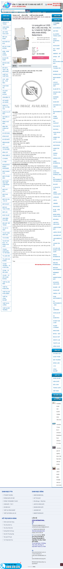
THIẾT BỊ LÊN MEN (6, 283)
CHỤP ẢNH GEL (5, 87)
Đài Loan (56, 385)
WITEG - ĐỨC (56, 334)
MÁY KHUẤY (5, 205)
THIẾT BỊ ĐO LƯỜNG (5, 304)
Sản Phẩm (24, 16)
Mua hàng (40, 58)
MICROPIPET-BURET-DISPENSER (6, 167)
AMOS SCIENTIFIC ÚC (56, 41)
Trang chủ (16, 16)
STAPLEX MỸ (56, 313)
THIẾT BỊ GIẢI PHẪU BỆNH (6, 293)
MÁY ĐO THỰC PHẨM (6, 208)
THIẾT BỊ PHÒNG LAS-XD (9, 514)
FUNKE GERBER (55, 118)
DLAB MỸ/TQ (56, 90)
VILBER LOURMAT (56, 327)
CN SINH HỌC (57, 354)
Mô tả (14, 66)
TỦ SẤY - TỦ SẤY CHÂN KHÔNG (5, 277)
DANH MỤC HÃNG (56, 24)
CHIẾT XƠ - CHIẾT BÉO (5, 76)
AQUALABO (56, 46)
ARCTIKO (55, 31)
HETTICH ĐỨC (57, 143)
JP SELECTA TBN (56, 189)
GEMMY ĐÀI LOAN (56, 139)
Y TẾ (54, 367)
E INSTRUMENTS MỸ (57, 112)
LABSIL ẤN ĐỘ (57, 233)
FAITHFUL (56, 130)
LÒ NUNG (5, 159)
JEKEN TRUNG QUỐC (57, 193)
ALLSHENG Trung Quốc (57, 35)
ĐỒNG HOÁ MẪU (5, 123)
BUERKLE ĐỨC (57, 75)
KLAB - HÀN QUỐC (56, 211)
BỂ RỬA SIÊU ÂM (5, 64)
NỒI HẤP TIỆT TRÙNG (6, 224)
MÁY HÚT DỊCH (5, 191)
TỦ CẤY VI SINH (5, 229)
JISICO (55, 201)
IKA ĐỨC (55, 185)
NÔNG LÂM (56, 364)
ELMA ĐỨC (56, 102)
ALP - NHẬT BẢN (56, 50)
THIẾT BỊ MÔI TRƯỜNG (6, 309)
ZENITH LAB (56, 340)
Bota (34, 567)
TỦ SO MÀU (5, 238)
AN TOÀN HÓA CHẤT (5, 33)
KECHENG (56, 220)
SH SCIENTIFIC (56, 317)
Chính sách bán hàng (8, 522)
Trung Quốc (57, 388)
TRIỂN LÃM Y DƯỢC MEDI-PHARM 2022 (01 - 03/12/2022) (59, 478)
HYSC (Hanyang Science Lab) (57, 173)
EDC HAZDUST (56, 123)
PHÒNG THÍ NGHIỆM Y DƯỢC (10, 502)
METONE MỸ (56, 260)
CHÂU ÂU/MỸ (57, 379)
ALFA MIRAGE (57, 28)
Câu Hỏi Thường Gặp (8, 534)
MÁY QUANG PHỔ (5, 173)
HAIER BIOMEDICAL (56, 163)
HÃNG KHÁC (56, 347)
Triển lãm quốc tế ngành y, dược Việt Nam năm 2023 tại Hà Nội (58, 457)
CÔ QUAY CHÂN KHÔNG (5, 93)
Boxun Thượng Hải (57, 68)
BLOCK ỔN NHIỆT (5, 59)
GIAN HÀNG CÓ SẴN (5, 28)
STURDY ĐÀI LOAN (56, 322)
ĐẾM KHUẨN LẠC (5, 144)
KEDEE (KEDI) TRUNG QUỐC (57, 216)
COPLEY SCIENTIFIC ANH (56, 84)
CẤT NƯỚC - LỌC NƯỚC (5, 102)
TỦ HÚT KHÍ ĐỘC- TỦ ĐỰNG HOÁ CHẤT (5, 244)
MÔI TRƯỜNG (57, 360)
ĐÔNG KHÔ (5, 137)
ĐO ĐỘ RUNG (6, 134)
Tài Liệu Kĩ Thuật (7, 537)
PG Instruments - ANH (57, 303)
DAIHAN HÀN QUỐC (57, 93)
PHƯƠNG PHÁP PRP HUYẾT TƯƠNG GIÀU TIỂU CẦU (58, 412)
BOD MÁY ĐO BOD (6, 43)
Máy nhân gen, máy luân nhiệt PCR (5, 184)
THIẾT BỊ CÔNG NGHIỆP (4, 299)
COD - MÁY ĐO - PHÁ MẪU (5, 81)
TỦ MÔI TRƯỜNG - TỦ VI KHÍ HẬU (6, 266)
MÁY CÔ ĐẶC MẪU (6, 177)
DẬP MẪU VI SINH (5, 118)
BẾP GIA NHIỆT (4, 38)
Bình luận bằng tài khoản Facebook (42, 265)
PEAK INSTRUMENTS (57, 298)
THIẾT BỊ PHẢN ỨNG (5, 288)
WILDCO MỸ (56, 337)
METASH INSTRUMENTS (57, 269)
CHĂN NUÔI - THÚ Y (7, 505)
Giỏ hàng (61, 7)
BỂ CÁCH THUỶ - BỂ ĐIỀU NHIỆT (5, 70)
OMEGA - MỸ (56, 294)
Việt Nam (56, 391)
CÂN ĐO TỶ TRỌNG (5, 23)
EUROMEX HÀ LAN (57, 106)
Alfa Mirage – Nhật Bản (38, 502)
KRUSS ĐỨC (56, 207)
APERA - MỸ (56, 57)
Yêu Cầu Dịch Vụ (7, 525)
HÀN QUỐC (56, 382)
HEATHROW (56, 146)
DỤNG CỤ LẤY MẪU (6, 113)
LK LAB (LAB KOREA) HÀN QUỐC (56, 250)
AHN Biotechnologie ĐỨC (57, 62)
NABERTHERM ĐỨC (57, 279)
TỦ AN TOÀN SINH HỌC (6, 234)
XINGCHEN (56, 331)
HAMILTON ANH (56, 150)
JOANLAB (56, 198)
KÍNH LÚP (5, 153)
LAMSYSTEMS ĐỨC (57, 229)
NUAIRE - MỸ (56, 288)
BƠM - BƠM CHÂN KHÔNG (5, 53)
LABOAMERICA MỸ (57, 240)
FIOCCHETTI (56, 127)
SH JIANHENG (56, 309)
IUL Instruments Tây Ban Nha (57, 180)
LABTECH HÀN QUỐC (56, 224)
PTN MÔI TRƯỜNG (7, 496)
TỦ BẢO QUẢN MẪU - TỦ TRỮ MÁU (6, 251)
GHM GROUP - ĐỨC (56, 134)
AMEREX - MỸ (57, 54)
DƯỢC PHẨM (56, 357)
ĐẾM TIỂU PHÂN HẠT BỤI (5, 129)
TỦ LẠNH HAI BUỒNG (6, 260)
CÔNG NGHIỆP (55, 370)
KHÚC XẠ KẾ (5, 216)
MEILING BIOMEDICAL (56, 264)
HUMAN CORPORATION (57, 167)
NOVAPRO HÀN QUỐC (56, 284)
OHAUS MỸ (56, 291)
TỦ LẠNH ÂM (6, 256)
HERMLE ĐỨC (57, 159)
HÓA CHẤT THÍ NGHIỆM (5, 149)
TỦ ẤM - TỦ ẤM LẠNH (5, 272)
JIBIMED (55, 204)
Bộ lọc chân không (6, 48)
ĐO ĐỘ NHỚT (6, 140)
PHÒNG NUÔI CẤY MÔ (8, 499)
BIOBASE (55, 72)
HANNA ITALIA (55, 155)
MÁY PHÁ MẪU (5, 196)
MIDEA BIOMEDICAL (56, 256)
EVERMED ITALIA (56, 98)
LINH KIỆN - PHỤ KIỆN (5, 220)
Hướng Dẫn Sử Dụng (8, 531)
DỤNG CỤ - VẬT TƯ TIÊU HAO (5, 107)
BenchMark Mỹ (57, 79)
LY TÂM (4, 162)
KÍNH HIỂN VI (6, 156)
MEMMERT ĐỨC (56, 274)
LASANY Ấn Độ (56, 245)
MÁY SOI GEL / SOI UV (6, 200)
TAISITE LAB (56, 344)
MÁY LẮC (4, 213)
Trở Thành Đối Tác (7, 540)
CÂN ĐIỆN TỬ (6, 98)
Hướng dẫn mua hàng (25, 66)
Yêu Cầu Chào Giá (7, 528)
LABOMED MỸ (57, 236)
